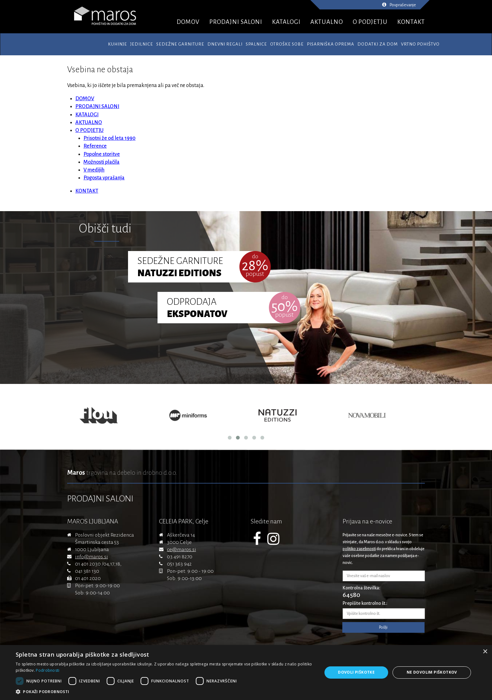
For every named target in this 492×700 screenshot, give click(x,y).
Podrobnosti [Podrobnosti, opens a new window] (47, 670)
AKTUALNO (326, 22)
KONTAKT (411, 22)
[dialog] (246, 672)
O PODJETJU (370, 22)
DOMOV (188, 22)
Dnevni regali (225, 44)
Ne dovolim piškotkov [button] (432, 672)
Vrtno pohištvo (420, 44)
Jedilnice (141, 44)
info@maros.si (91, 557)
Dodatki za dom (377, 44)
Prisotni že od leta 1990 (109, 138)
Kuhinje (117, 44)
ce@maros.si (181, 549)
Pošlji (383, 627)
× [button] (485, 651)
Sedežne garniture (180, 44)
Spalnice (256, 44)
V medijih (93, 170)
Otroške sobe (287, 44)
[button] (164, 691)
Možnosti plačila (101, 162)
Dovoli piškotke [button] (356, 672)
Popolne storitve (101, 154)
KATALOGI (286, 22)
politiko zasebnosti (359, 549)
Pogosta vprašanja (104, 178)
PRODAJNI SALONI (235, 22)
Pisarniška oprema (330, 44)
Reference (95, 146)
